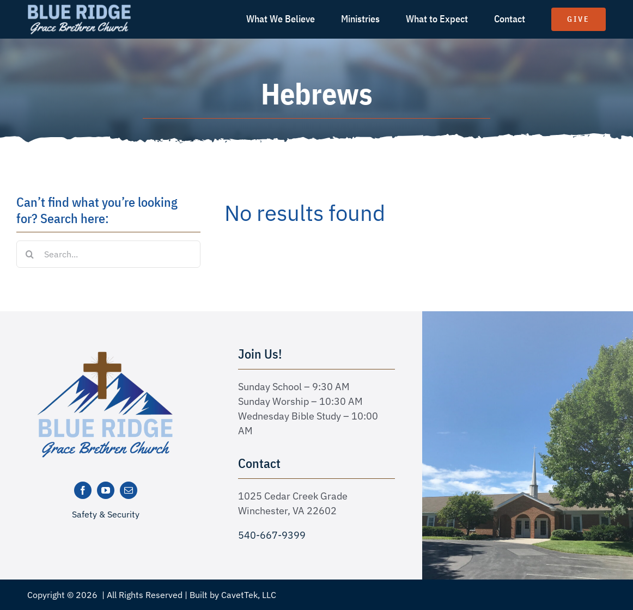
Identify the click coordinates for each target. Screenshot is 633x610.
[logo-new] (106, 355)
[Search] (30, 254)
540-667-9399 (272, 535)
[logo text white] (79, 7)
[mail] (128, 490)
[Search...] (108, 254)
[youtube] (105, 490)
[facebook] (83, 490)
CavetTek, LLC (248, 594)
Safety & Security (105, 514)
